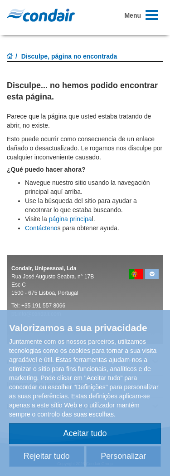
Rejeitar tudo (47, 456)
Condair (41, 15)
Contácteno (41, 228)
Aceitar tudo (85, 433)
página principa (70, 219)
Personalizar (123, 456)
